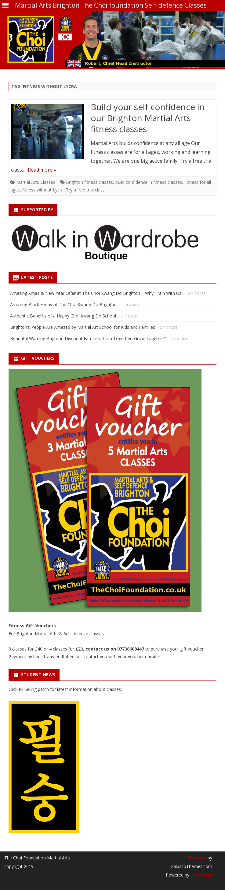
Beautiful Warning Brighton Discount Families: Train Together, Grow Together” (88, 338)
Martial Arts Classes (35, 182)
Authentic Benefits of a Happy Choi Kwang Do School (63, 316)
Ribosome (196, 858)
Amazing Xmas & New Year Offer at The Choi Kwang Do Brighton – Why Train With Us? (96, 293)
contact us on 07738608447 (115, 649)
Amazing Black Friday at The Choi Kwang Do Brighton (63, 304)
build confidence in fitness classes (148, 182)
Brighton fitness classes (89, 182)
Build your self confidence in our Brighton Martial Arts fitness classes (148, 118)
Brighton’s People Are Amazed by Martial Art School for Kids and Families (82, 327)
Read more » (42, 169)
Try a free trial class (85, 190)
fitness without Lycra (43, 190)
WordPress (200, 875)
